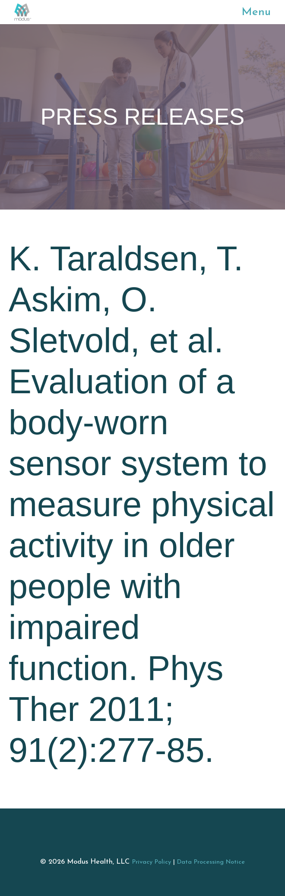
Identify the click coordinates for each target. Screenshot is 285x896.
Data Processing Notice (211, 862)
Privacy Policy (151, 862)
